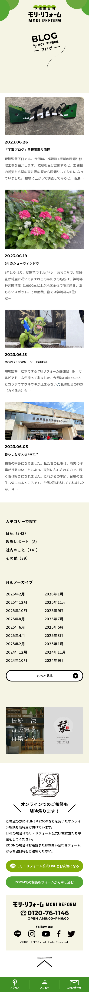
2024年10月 (16, 660)
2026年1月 (54, 594)
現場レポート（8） (22, 541)
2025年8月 (15, 618)
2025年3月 (54, 635)
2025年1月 (54, 643)
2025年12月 (16, 602)
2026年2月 (15, 594)
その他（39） (18, 558)
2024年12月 (16, 652)
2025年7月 (54, 618)
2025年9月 (54, 610)
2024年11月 (55, 652)
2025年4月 (15, 635)
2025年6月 (15, 627)
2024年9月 (54, 660)
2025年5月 (54, 627)
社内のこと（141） (23, 550)
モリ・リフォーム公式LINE (45, 833)
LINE (32, 821)
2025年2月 (15, 643)
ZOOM (43, 821)
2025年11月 (55, 602)
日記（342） (17, 533)
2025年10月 (16, 610)
